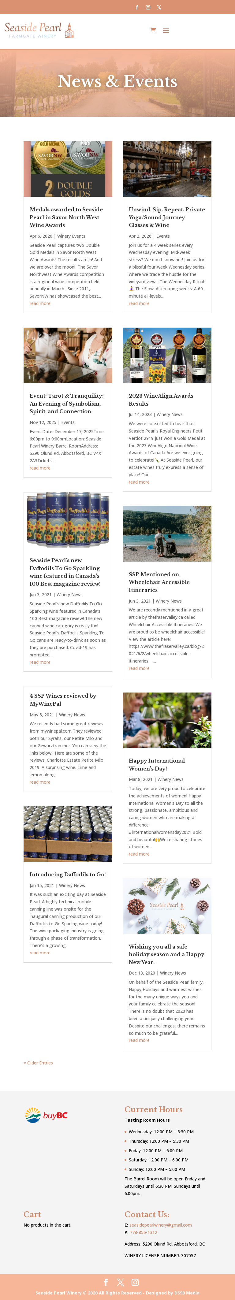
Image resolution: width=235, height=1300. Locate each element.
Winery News (70, 593)
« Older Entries (38, 1062)
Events (68, 421)
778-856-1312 (143, 1231)
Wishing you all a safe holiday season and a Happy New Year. (166, 953)
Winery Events (71, 235)
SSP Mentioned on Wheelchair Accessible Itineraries (159, 581)
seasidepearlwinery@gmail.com (160, 1224)
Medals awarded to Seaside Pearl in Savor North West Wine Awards (66, 216)
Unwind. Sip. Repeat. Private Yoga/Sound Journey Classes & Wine (167, 216)
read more (40, 302)
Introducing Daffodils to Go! (68, 874)
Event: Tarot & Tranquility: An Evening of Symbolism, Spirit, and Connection (67, 403)
